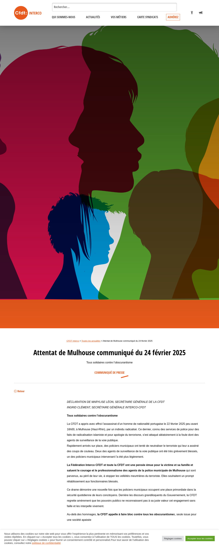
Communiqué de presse (109, 372)
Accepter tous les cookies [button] (200, 538)
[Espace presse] (200, 13)
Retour (19, 391)
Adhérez (173, 17)
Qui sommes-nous (63, 17)
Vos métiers (118, 17)
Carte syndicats (147, 17)
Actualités (93, 17)
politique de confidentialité (46, 543)
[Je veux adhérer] (192, 13)
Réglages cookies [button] (173, 538)
